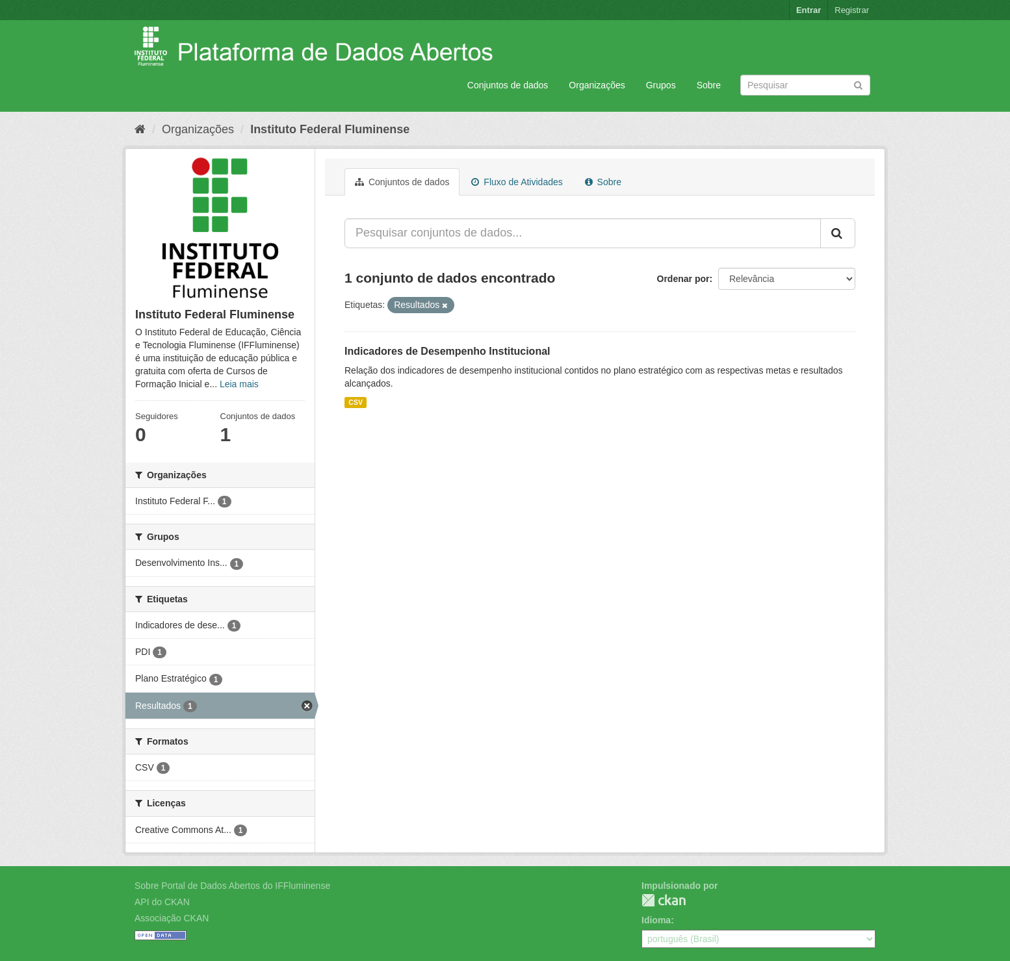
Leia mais (239, 384)
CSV (355, 402)
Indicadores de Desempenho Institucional (447, 351)
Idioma (656, 920)
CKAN (663, 900)
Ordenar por (683, 279)
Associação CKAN (172, 918)
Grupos (661, 85)
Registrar (852, 10)
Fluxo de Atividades (516, 182)
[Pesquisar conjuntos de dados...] (582, 233)
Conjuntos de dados (508, 85)
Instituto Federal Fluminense (329, 129)
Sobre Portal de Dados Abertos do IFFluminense (232, 885)
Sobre (709, 85)
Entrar (808, 10)
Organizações (597, 85)
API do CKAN (162, 902)
